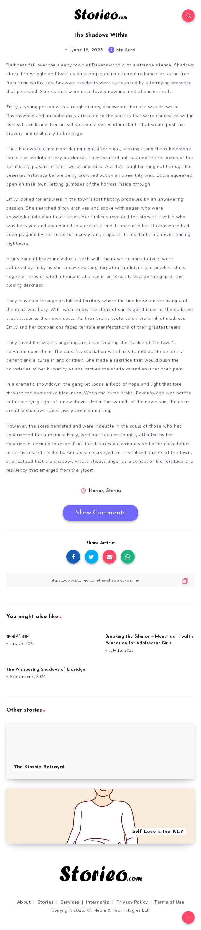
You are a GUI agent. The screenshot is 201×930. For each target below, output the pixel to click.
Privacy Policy (132, 902)
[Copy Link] (100, 580)
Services (69, 902)
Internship (97, 902)
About (24, 902)
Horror (96, 491)
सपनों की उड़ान (17, 636)
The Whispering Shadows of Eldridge (46, 670)
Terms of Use (169, 902)
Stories (113, 491)
